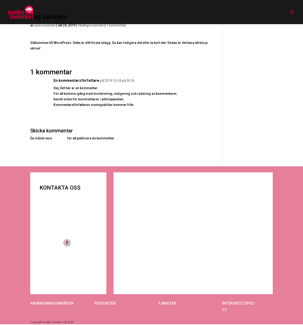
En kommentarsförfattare (76, 80)
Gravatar (140, 105)
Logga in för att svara (70, 110)
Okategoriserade (91, 25)
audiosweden (44, 25)
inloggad (60, 138)
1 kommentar (116, 25)
